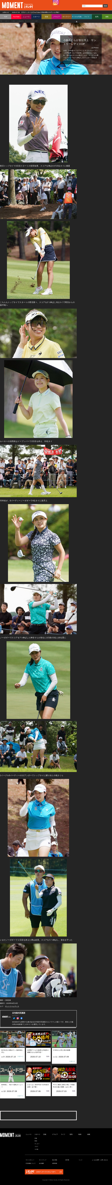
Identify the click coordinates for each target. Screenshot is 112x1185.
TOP (5, 17)
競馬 (97, 17)
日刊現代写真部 (18, 1013)
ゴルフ (36, 1146)
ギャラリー (67, 17)
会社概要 (41, 1163)
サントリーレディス (12, 1006)
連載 (107, 17)
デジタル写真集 (77, 17)
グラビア (56, 17)
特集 (36, 1138)
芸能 (46, 17)
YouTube (16, 17)
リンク (80, 1160)
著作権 (67, 1160)
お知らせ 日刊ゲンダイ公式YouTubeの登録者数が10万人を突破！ (30, 12)
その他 (36, 1149)
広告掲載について (30, 1163)
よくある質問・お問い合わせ (100, 1160)
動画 (48, 1056)
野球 (36, 1141)
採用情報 (54, 1163)
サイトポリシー (30, 1160)
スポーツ (36, 17)
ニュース (26, 17)
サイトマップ (42, 1160)
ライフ (86, 17)
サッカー (37, 1143)
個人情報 (54, 1160)
